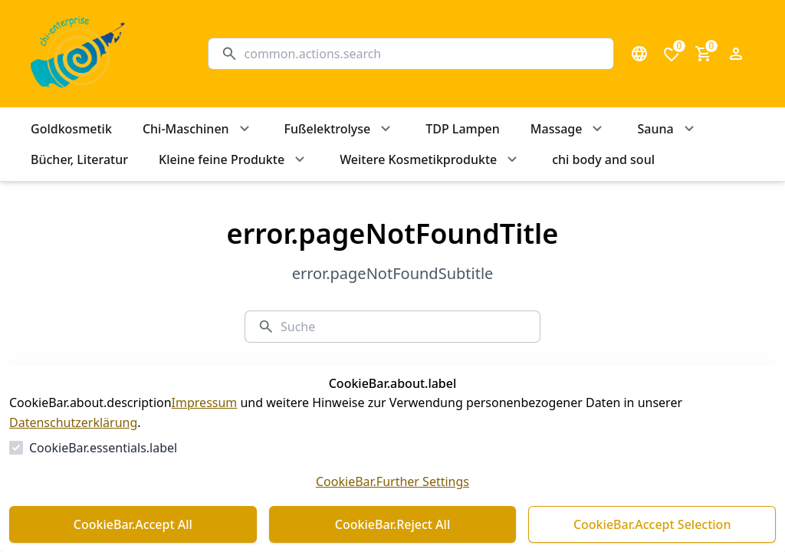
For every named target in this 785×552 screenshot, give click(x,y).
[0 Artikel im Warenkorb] (703, 53)
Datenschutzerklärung (73, 422)
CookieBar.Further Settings (392, 481)
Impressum (205, 402)
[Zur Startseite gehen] (104, 53)
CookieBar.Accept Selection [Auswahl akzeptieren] (652, 524)
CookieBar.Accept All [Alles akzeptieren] (133, 524)
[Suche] (423, 53)
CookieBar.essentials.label (103, 447)
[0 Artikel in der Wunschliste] (671, 53)
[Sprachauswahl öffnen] (639, 53)
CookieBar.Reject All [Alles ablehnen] (392, 524)
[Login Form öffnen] (736, 53)
